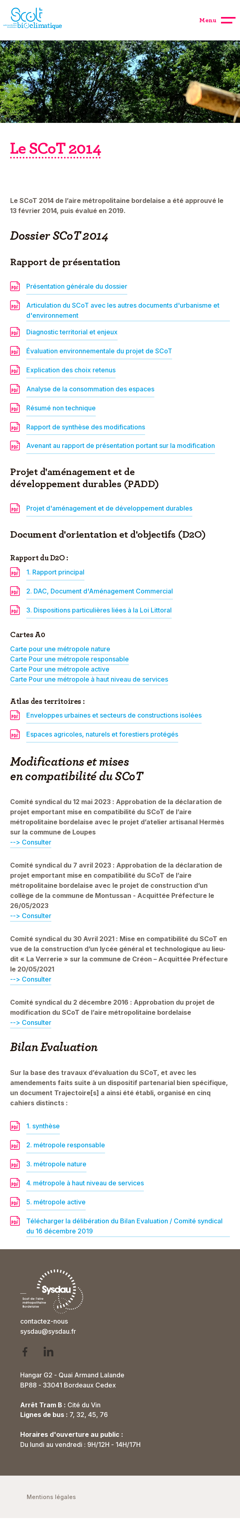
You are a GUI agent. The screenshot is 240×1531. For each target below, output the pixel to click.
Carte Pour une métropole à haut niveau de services (89, 679)
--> (16, 842)
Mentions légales (51, 1496)
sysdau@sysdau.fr (48, 1331)
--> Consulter (30, 979)
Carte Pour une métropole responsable (69, 659)
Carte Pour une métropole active (59, 669)
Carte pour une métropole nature (60, 649)
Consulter (36, 842)
